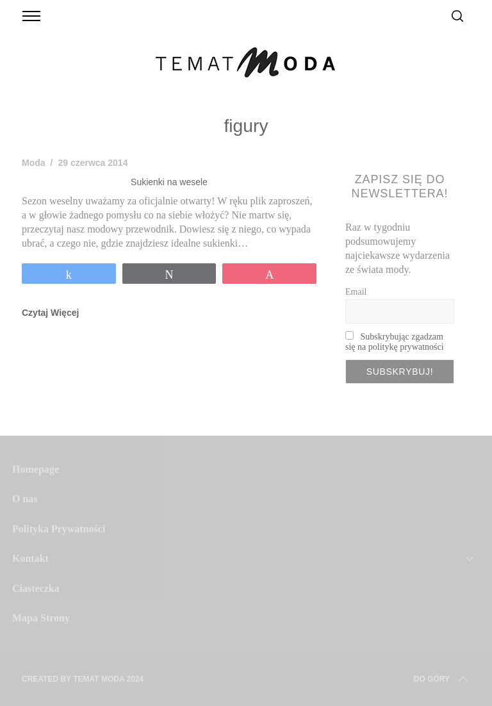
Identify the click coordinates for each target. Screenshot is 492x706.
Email (355, 292)
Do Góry (442, 679)
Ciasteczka (36, 588)
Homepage (35, 469)
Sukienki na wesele (169, 182)
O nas (25, 498)
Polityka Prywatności (58, 528)
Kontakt (30, 558)
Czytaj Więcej (50, 313)
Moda (33, 163)
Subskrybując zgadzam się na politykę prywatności (394, 342)
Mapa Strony (41, 617)
